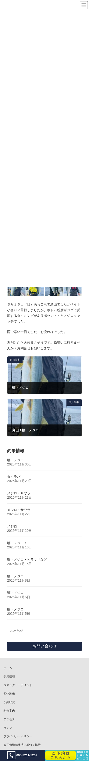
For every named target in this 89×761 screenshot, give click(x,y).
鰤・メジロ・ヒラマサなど (27, 559)
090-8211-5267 (22, 755)
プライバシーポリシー (18, 736)
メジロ (12, 526)
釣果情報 (9, 676)
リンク (8, 727)
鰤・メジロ (15, 460)
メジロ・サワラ (18, 493)
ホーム (8, 668)
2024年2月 (17, 631)
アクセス (9, 719)
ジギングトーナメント (18, 685)
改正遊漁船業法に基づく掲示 (22, 745)
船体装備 (9, 693)
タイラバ (13, 476)
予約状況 (9, 702)
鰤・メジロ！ (17, 543)
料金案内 (9, 710)
